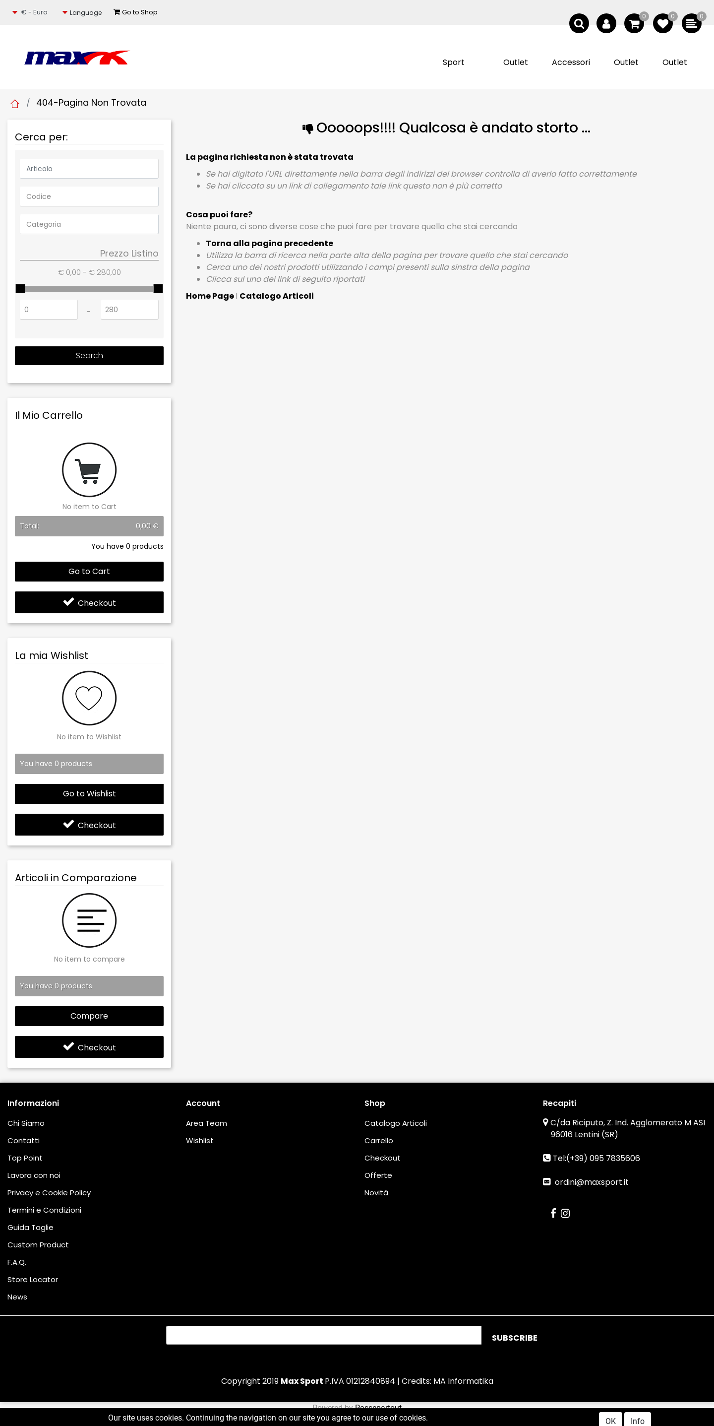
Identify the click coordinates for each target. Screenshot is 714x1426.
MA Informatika (463, 1381)
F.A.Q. (16, 1262)
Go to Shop (136, 12)
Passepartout (378, 1408)
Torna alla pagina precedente (269, 243)
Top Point (25, 1158)
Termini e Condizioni (44, 1210)
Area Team (206, 1123)
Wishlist (200, 1140)
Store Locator (32, 1279)
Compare (89, 1016)
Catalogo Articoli (276, 296)
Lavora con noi (33, 1175)
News (17, 1297)
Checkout (89, 603)
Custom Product (38, 1244)
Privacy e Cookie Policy (49, 1192)
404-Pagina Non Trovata (91, 102)
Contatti (23, 1140)
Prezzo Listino (129, 253)
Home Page (14, 104)
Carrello (378, 1140)
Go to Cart (89, 571)
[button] (84, 12)
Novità (376, 1192)
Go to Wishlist (89, 793)
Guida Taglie (30, 1227)
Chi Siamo (26, 1123)
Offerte (378, 1175)
